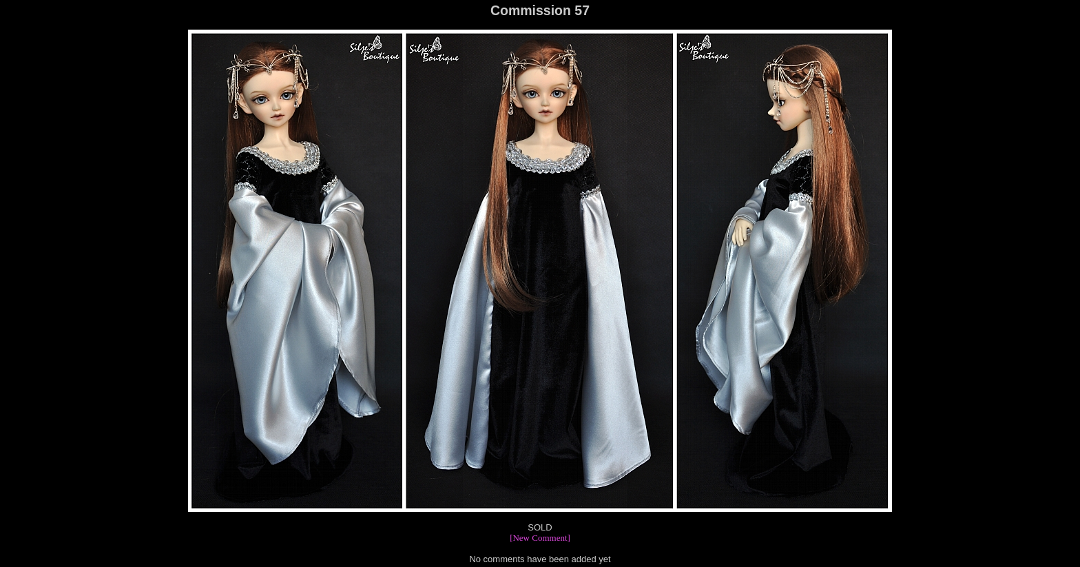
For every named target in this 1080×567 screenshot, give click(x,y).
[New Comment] (540, 538)
